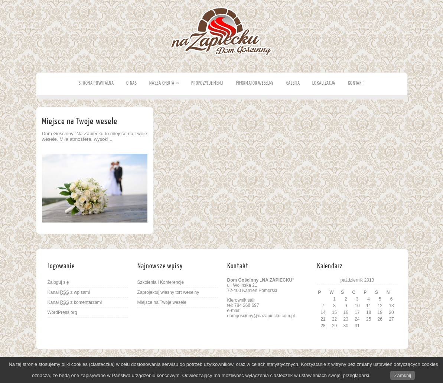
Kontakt (356, 83)
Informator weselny (255, 83)
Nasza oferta (164, 83)
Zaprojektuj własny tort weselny (168, 292)
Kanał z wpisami (69, 292)
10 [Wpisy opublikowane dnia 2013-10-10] (357, 305)
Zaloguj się (58, 282)
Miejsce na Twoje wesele (80, 121)
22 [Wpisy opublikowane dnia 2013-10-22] (334, 319)
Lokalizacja (323, 83)
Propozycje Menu (207, 83)
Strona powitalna (96, 83)
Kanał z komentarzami (75, 302)
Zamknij (402, 375)
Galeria (293, 83)
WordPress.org (62, 312)
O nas (131, 83)
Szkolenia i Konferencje (160, 282)
